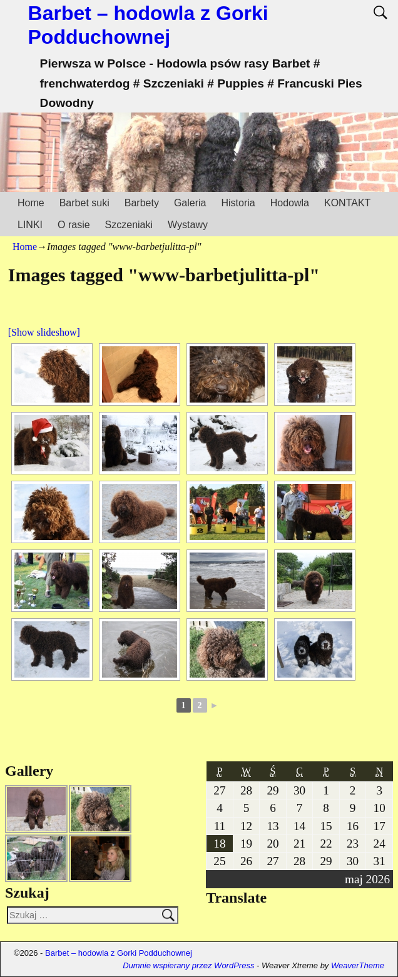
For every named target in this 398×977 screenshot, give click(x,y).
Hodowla (289, 203)
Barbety (142, 203)
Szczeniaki (129, 224)
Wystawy (188, 224)
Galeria (190, 203)
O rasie (74, 224)
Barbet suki (84, 203)
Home (31, 203)
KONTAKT (347, 203)
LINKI (30, 224)
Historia (238, 203)
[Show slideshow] (44, 332)
